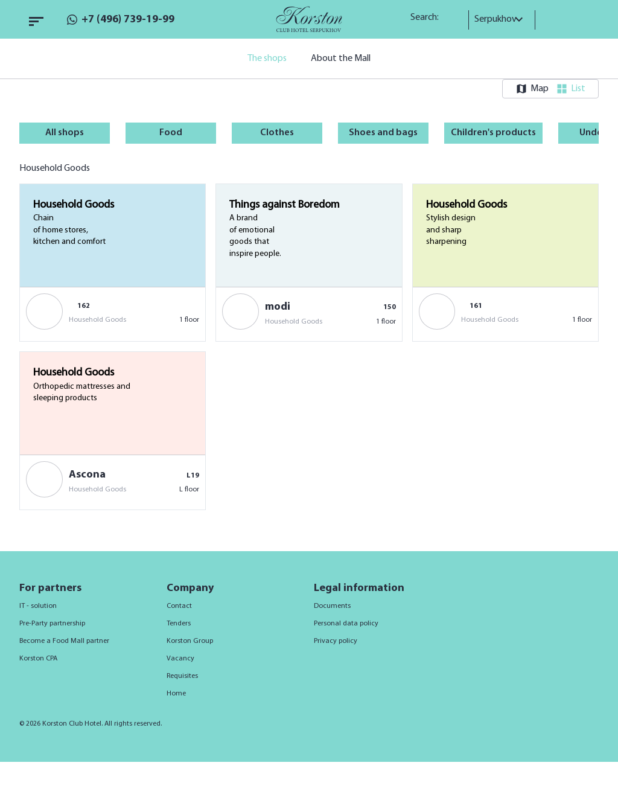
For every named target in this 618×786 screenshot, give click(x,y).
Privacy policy (335, 641)
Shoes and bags (383, 133)
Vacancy (180, 658)
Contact (179, 606)
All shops (64, 133)
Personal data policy (346, 623)
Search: (428, 17)
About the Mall (341, 58)
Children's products (493, 133)
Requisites (182, 676)
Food (170, 133)
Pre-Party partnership (52, 623)
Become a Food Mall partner (64, 641)
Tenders (179, 623)
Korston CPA (38, 658)
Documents (332, 606)
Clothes (277, 133)
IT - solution (38, 606)
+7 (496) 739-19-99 (127, 19)
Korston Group (190, 641)
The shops (267, 58)
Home (176, 693)
